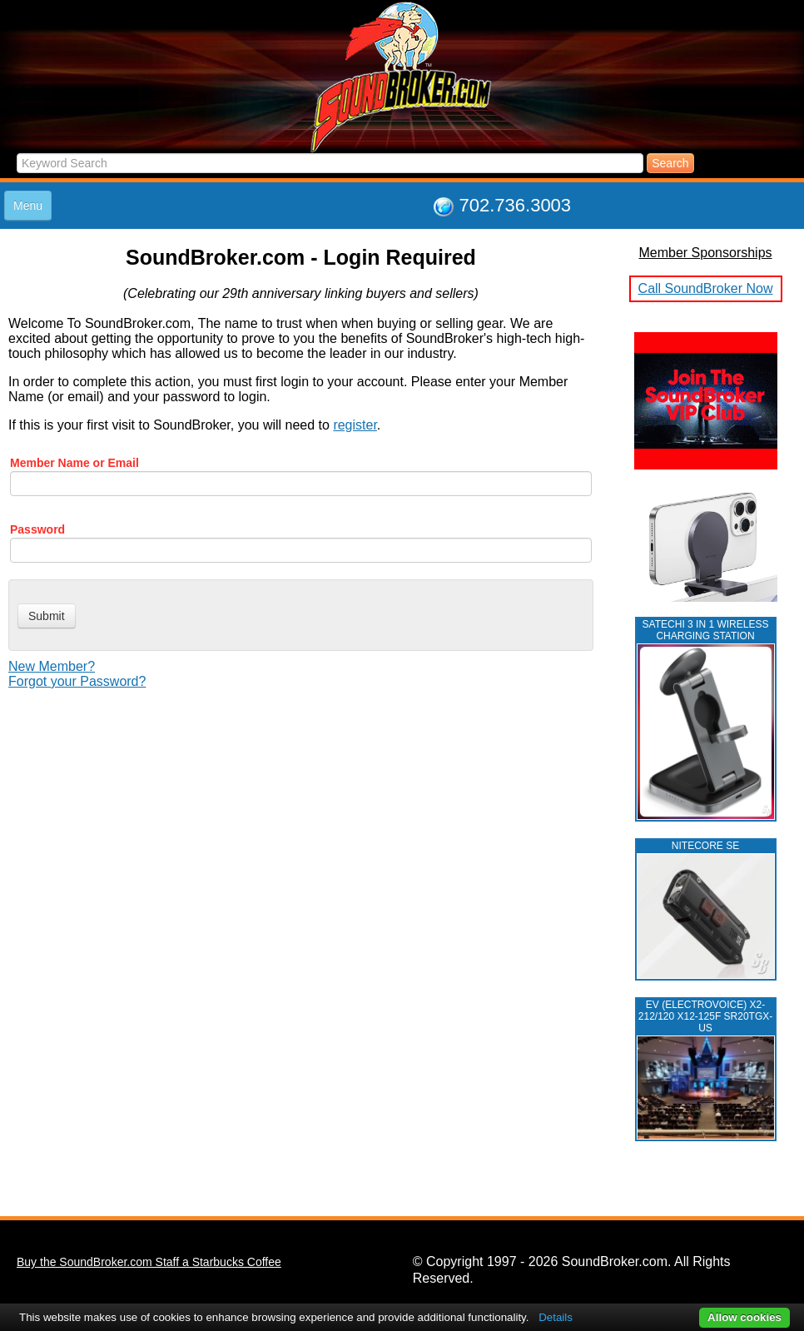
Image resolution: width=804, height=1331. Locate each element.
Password (37, 529)
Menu (27, 205)
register (354, 425)
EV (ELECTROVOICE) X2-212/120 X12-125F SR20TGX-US (705, 1016)
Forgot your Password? (77, 681)
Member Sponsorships (705, 253)
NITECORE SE (705, 846)
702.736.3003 (515, 205)
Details (555, 1317)
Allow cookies (744, 1317)
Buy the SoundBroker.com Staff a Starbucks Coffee (149, 1262)
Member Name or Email (74, 462)
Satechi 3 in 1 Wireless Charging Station (706, 630)
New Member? (51, 666)
